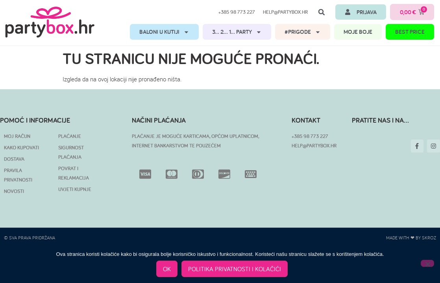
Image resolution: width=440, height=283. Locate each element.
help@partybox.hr (285, 12)
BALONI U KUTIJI (164, 32)
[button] (321, 12)
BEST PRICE (410, 31)
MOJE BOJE (358, 31)
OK (167, 269)
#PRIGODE (303, 32)
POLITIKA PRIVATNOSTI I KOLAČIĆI (234, 269)
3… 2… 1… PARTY (237, 32)
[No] (427, 263)
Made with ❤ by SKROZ (411, 238)
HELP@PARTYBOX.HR (314, 145)
